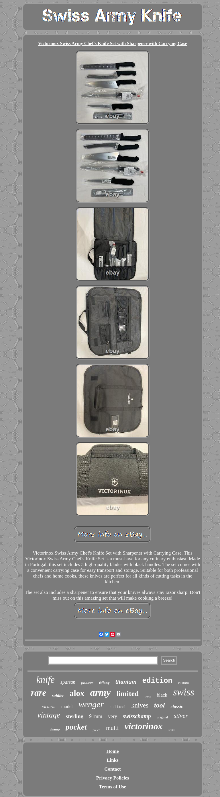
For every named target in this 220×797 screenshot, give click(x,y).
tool (159, 705)
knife (45, 679)
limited (127, 693)
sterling (74, 716)
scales (171, 730)
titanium (126, 682)
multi (112, 727)
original (162, 717)
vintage (48, 715)
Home (112, 751)
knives (139, 705)
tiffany (104, 683)
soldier (58, 695)
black (162, 695)
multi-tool (117, 707)
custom (183, 683)
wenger (91, 704)
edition (157, 681)
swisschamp (137, 716)
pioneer (87, 683)
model (67, 706)
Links (113, 760)
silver (181, 715)
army (100, 692)
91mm (95, 716)
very (112, 716)
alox (77, 693)
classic (176, 706)
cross (147, 696)
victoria (49, 706)
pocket (76, 726)
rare (38, 693)
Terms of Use (112, 787)
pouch (96, 730)
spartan (67, 682)
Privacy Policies (112, 778)
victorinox (143, 726)
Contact (112, 769)
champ (55, 729)
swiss (183, 692)
